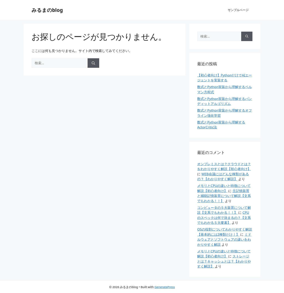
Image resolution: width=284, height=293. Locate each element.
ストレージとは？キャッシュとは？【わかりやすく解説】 (224, 261)
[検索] (93, 63)
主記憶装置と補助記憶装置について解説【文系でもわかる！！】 (224, 195)
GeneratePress (164, 287)
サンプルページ (238, 10)
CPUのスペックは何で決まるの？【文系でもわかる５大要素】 (224, 217)
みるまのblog (47, 10)
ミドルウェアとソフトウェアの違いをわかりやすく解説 (224, 239)
